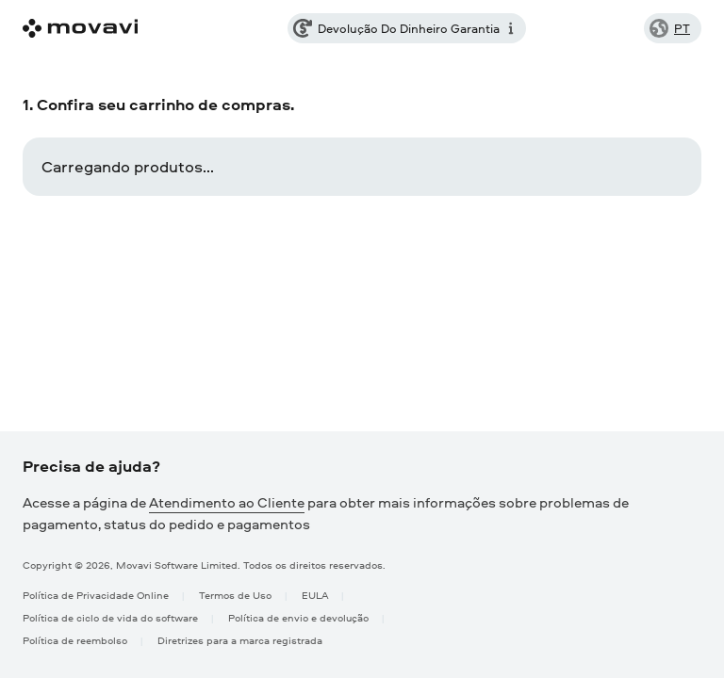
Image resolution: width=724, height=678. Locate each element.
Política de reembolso (75, 640)
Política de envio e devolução (298, 617)
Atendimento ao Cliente (226, 502)
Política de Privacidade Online (96, 595)
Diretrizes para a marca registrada (239, 640)
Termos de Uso (235, 595)
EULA (315, 595)
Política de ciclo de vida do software (110, 617)
